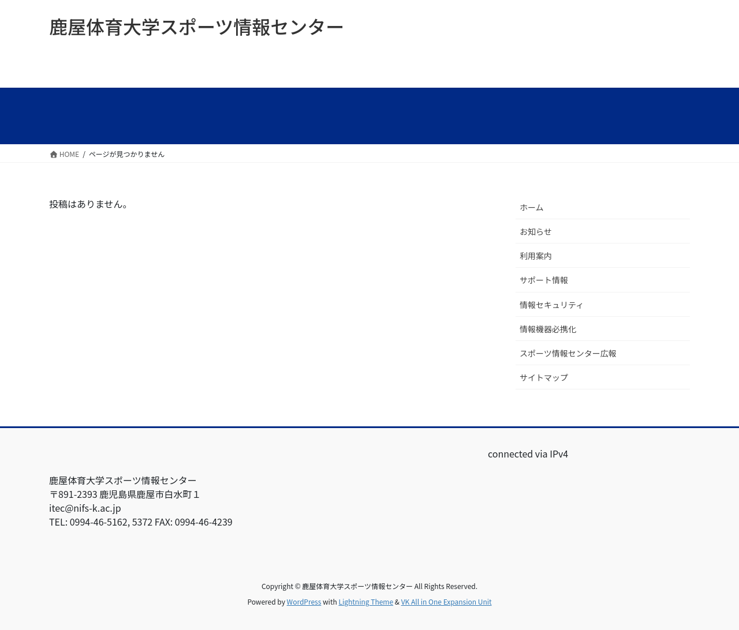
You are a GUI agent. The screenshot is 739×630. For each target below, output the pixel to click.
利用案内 (536, 255)
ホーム (532, 207)
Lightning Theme (365, 601)
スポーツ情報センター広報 (568, 353)
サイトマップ (544, 377)
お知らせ (536, 231)
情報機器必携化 (548, 329)
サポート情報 (544, 280)
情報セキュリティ (552, 304)
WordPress (304, 601)
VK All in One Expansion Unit (446, 601)
